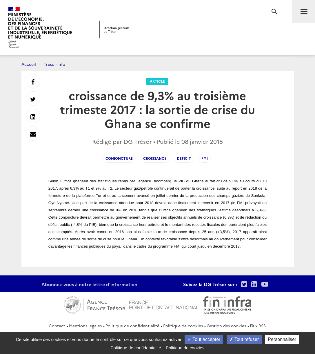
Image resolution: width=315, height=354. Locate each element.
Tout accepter (203, 339)
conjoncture (119, 158)
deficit (184, 158)
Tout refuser (244, 339)
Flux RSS (258, 325)
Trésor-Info (54, 64)
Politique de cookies (183, 325)
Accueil (28, 64)
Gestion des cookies (226, 325)
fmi (204, 158)
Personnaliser (282, 339)
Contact (57, 325)
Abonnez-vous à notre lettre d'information (89, 284)
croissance (154, 158)
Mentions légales (85, 325)
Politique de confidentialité (132, 325)
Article (157, 81)
